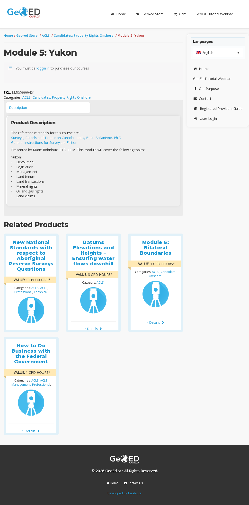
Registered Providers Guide (217, 108)
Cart (179, 14)
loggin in (43, 68)
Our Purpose (206, 88)
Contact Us (133, 483)
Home (118, 14)
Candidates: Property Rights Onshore (84, 36)
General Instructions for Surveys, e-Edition (44, 142)
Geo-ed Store (150, 14)
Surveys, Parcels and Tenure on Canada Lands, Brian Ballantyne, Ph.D (66, 137)
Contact (202, 98)
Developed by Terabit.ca (124, 493)
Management (21, 385)
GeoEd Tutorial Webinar (214, 14)
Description (18, 107)
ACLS (46, 36)
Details (93, 328)
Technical (40, 292)
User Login (205, 118)
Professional (23, 292)
